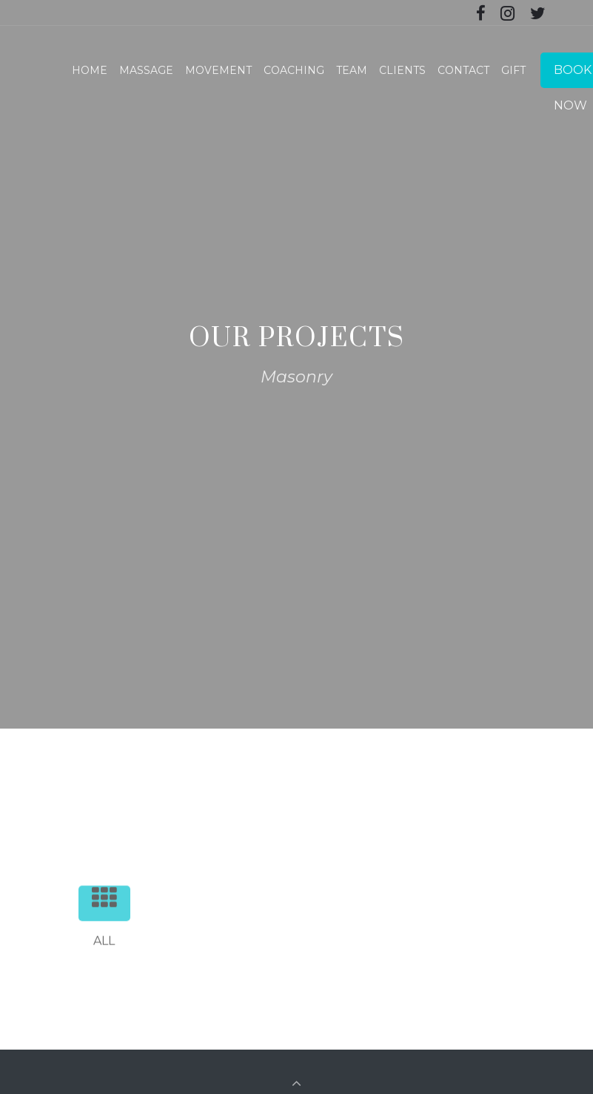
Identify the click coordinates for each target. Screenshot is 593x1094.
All (111, 927)
